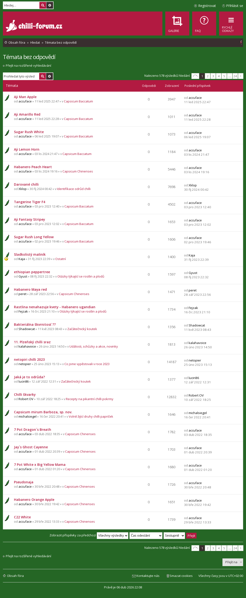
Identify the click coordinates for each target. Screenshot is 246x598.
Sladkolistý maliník (30, 254)
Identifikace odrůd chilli (74, 189)
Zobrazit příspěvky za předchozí (88, 535)
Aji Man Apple (25, 97)
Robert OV (25, 399)
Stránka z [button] (195, 76)
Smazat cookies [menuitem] (181, 576)
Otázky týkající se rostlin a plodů (80, 276)
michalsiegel (27, 416)
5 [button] (224, 76)
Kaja (21, 259)
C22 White (22, 517)
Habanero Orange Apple (34, 499)
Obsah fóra (15, 576)
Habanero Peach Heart (33, 167)
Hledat (42, 5)
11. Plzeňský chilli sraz (32, 342)
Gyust (22, 276)
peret (22, 294)
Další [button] (240, 76)
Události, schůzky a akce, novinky (93, 346)
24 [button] (235, 76)
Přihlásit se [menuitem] (234, 5)
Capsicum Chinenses (77, 171)
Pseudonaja (23, 482)
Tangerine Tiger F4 (29, 202)
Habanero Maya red (30, 289)
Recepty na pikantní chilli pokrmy (89, 399)
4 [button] (219, 76)
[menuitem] (204, 24)
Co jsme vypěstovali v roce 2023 (87, 364)
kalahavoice (27, 346)
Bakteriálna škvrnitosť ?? (35, 324)
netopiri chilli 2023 (29, 359)
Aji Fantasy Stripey (29, 219)
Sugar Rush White (29, 132)
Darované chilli (26, 184)
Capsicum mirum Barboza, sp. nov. (43, 412)
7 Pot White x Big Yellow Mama (40, 464)
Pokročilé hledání (49, 5)
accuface (25, 101)
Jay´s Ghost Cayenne (31, 447)
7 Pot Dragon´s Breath (32, 429)
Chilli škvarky (25, 394)
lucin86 (23, 381)
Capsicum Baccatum (78, 101)
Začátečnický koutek (82, 329)
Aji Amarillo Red (27, 114)
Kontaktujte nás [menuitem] (148, 576)
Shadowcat (26, 329)
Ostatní (60, 259)
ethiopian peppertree (32, 272)
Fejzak (23, 311)
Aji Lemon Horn (26, 149)
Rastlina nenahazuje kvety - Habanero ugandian (54, 307)
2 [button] (208, 76)
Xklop (22, 189)
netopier (24, 364)
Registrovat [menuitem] (207, 5)
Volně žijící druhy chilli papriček (91, 416)
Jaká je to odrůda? (29, 377)
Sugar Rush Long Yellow (34, 237)
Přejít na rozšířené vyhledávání (28, 65)
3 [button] (213, 76)
